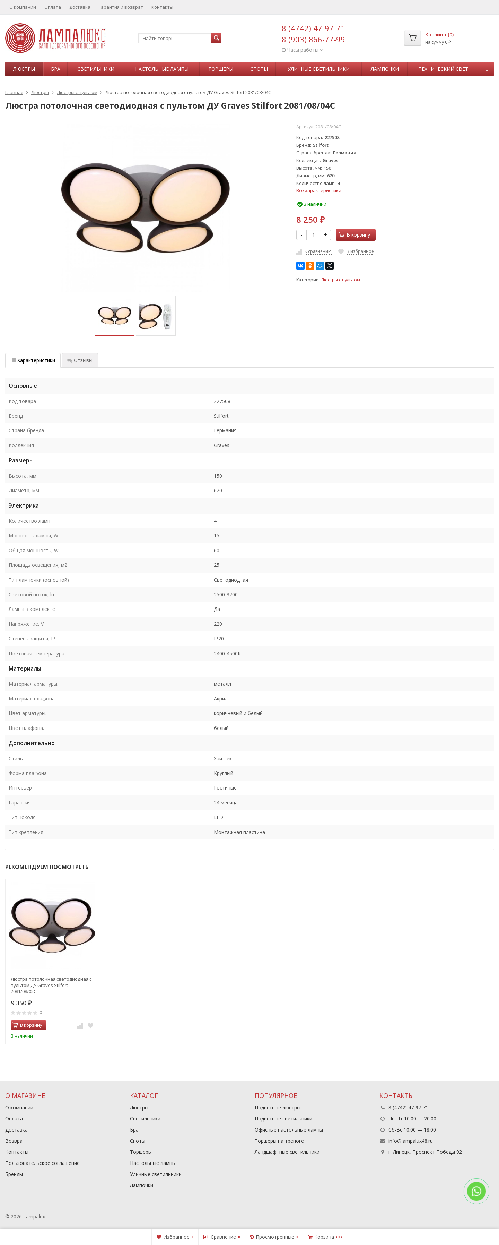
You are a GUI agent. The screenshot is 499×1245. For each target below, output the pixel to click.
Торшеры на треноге (279, 1140)
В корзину (354, 234)
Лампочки (385, 69)
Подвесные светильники (283, 1118)
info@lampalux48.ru (410, 1140)
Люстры (24, 69)
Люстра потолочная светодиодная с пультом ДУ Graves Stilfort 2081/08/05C (51, 985)
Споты (259, 69)
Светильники (95, 69)
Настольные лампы (162, 69)
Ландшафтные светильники (287, 1152)
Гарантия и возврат (121, 7)
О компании (22, 7)
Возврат (15, 1140)
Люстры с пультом (340, 280)
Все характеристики (318, 190)
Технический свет (443, 69)
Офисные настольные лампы (289, 1129)
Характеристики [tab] (33, 360)
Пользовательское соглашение (42, 1163)
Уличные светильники (319, 69)
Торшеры (220, 69)
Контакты (162, 7)
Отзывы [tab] (80, 360)
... (486, 69)
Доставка (79, 7)
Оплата (52, 7)
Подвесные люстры (277, 1107)
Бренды (14, 1174)
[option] (114, 316)
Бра (55, 69)
